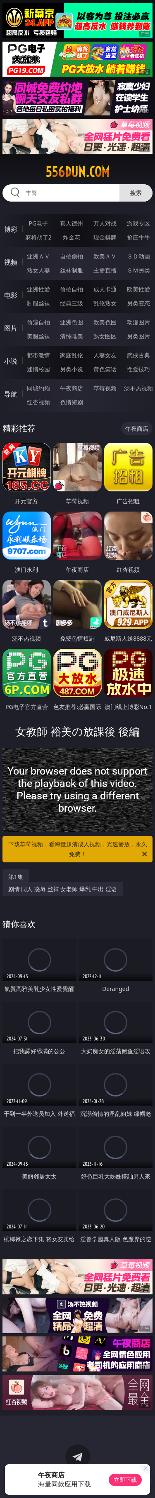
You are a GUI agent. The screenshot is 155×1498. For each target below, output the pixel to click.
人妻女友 (105, 355)
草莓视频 (105, 388)
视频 (10, 262)
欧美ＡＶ (105, 256)
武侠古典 (138, 355)
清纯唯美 (71, 336)
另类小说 (71, 369)
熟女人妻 (38, 270)
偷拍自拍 (71, 289)
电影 (10, 295)
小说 (10, 361)
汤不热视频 (138, 388)
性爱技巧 (138, 369)
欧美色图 (105, 322)
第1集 (15, 876)
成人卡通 (105, 289)
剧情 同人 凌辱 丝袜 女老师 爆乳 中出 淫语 (62, 889)
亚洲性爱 (38, 289)
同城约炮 (38, 388)
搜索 (136, 193)
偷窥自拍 (38, 322)
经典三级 (71, 303)
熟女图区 (105, 336)
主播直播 (105, 270)
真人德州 (71, 223)
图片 (10, 328)
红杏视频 (38, 402)
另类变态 (138, 303)
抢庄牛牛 (138, 237)
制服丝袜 (38, 303)
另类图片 (138, 336)
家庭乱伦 (71, 355)
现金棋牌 (105, 237)
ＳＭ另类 (138, 270)
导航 (10, 394)
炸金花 (71, 237)
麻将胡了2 (38, 237)
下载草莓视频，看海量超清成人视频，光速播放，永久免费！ (78, 849)
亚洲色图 (71, 322)
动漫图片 (138, 322)
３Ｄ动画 (138, 256)
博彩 (10, 229)
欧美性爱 (138, 289)
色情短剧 (71, 402)
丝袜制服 (71, 270)
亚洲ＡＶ (38, 256)
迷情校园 (38, 369)
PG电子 (38, 223)
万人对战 (105, 223)
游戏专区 (138, 223)
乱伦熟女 (105, 303)
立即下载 (125, 1480)
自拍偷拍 (71, 256)
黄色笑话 (105, 369)
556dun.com (77, 172)
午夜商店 (71, 388)
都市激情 (38, 355)
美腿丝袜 (38, 336)
